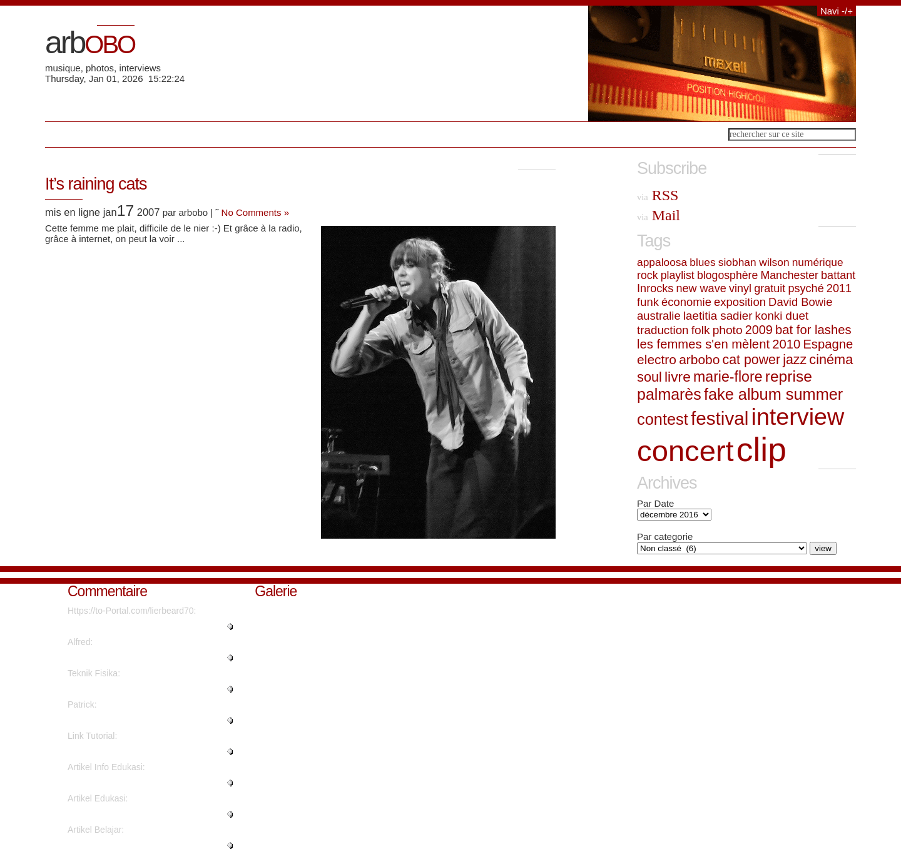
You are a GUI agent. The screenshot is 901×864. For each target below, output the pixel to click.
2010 (786, 344)
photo (728, 330)
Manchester (789, 275)
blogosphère (727, 275)
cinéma (831, 359)
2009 (759, 330)
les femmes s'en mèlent (703, 344)
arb (90, 42)
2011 (839, 288)
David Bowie (800, 301)
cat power (751, 359)
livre (677, 376)
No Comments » (255, 212)
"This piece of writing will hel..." (127, 783)
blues (702, 262)
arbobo (699, 359)
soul (649, 377)
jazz (795, 359)
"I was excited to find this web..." (130, 845)
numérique (817, 262)
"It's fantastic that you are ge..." (128, 814)
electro (656, 359)
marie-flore (728, 376)
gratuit (769, 288)
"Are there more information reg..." (134, 689)
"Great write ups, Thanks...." (122, 720)
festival (719, 418)
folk (700, 330)
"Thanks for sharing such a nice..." (134, 751)
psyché (806, 288)
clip (761, 449)
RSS (657, 195)
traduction (662, 330)
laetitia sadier (718, 315)
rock (647, 275)
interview (798, 417)
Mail (658, 215)
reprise (788, 376)
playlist (678, 275)
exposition (740, 301)
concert (685, 450)
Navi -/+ (836, 11)
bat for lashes (813, 330)
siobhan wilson (754, 262)
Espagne (828, 344)
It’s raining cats (96, 184)
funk (648, 301)
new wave (701, 288)
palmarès (669, 394)
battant (838, 275)
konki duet (782, 315)
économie (686, 301)
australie (659, 315)
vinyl (740, 288)
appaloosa (662, 262)
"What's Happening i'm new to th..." (136, 626)
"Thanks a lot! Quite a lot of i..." (128, 658)
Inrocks (655, 288)
